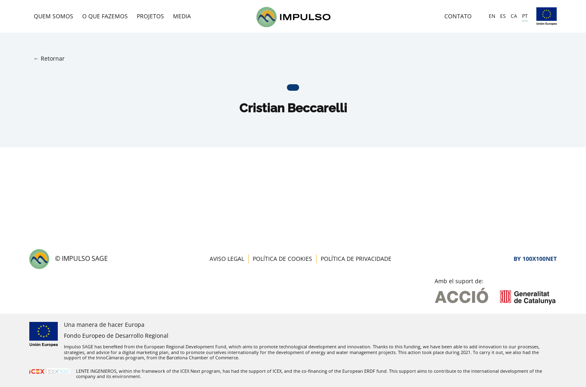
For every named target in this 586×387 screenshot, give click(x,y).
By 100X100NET (535, 258)
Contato (458, 16)
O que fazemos (105, 16)
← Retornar (49, 58)
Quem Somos (53, 16)
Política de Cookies (282, 258)
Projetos (150, 16)
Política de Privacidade (356, 258)
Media (182, 16)
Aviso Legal (227, 258)
